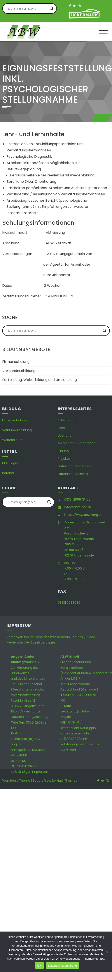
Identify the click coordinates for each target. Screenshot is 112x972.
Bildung (63, 451)
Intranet (8, 473)
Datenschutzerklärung (75, 466)
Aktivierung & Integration (77, 443)
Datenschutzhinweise (74, 474)
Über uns (64, 435)
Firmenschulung (16, 361)
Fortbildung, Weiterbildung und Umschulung (39, 379)
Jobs (61, 428)
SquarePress (42, 780)
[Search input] (27, 8)
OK (39, 965)
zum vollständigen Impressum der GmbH (79, 744)
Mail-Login (10, 463)
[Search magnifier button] (52, 8)
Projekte (64, 458)
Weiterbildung (12, 440)
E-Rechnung (67, 420)
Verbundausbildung (18, 370)
